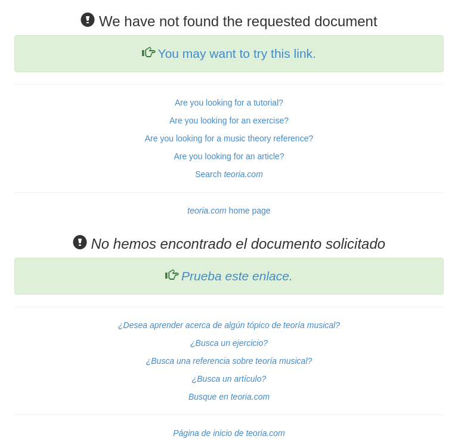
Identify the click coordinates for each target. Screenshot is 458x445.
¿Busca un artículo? (229, 379)
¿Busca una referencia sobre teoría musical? (229, 361)
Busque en (229, 396)
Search (229, 174)
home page (228, 210)
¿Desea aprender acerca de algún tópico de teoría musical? (229, 325)
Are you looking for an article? (229, 156)
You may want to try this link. (237, 53)
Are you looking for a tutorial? (229, 102)
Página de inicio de (229, 433)
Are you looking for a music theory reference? (229, 138)
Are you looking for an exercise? (229, 120)
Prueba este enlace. (237, 276)
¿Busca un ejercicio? (229, 343)
